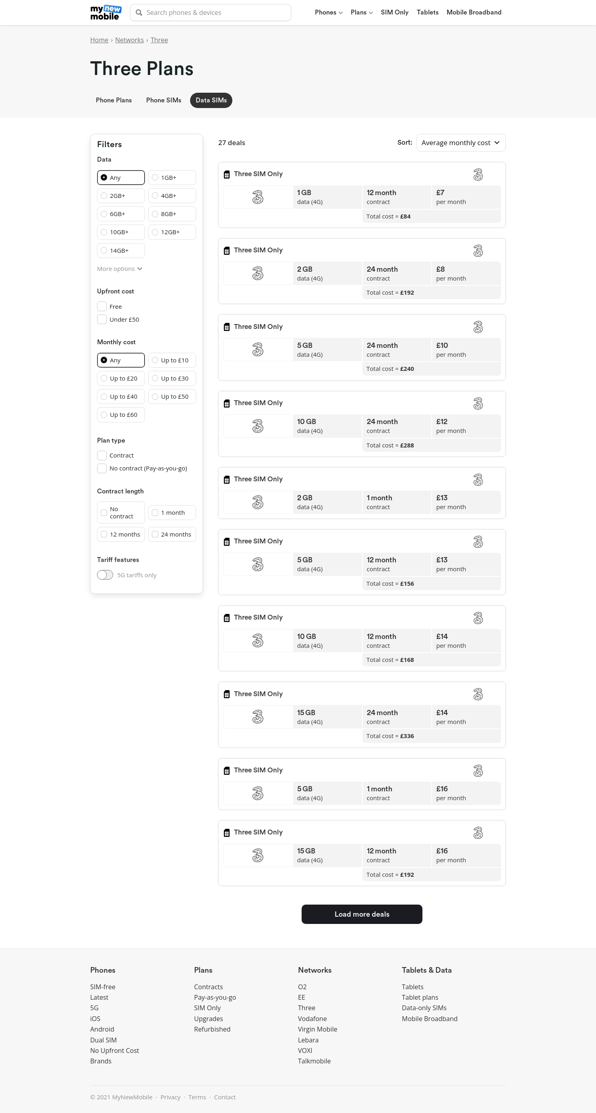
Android (102, 1029)
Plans (203, 970)
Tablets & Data (427, 970)
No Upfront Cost (114, 1050)
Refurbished (212, 1029)
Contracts (208, 986)
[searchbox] (210, 12)
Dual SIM (103, 1040)
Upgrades (208, 1018)
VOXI (305, 1050)
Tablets (413, 986)
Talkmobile (314, 1061)
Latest (99, 997)
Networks (129, 39)
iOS (95, 1018)
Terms (197, 1097)
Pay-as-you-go (215, 997)
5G (94, 1007)
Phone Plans (114, 100)
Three (159, 39)
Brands (101, 1061)
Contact (225, 1097)
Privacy (170, 1097)
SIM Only (207, 1007)
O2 (302, 986)
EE (301, 997)
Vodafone (312, 1018)
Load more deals (362, 914)
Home (99, 39)
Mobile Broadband (429, 1018)
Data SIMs (211, 100)
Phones (103, 970)
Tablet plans (420, 997)
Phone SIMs (163, 100)
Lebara (308, 1040)
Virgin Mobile (317, 1029)
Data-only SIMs (424, 1007)
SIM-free (103, 986)
